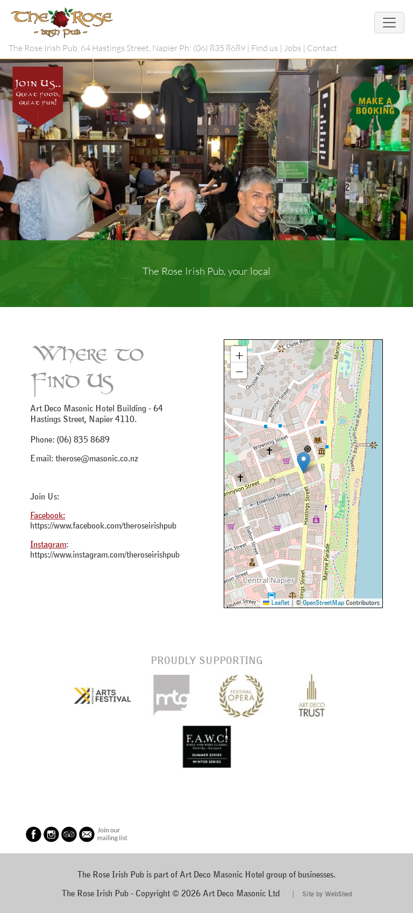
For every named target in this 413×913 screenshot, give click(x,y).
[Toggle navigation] (389, 22)
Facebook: (47, 515)
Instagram (48, 544)
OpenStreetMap (323, 602)
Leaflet (276, 602)
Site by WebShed (327, 893)
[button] (303, 463)
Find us (264, 47)
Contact (322, 47)
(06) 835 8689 (219, 47)
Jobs (292, 47)
